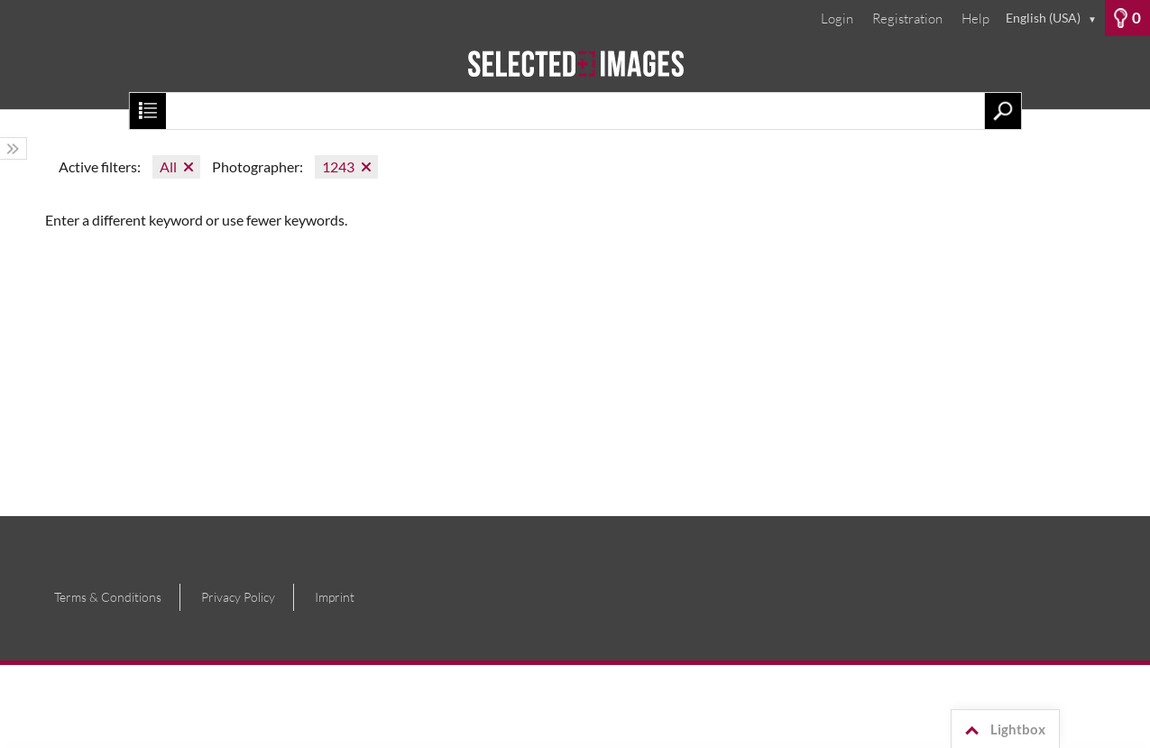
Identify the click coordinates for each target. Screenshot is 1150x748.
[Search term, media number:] (574, 111)
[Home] (575, 72)
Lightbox (1002, 729)
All (168, 166)
